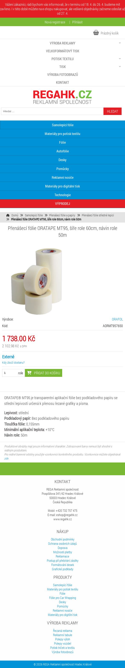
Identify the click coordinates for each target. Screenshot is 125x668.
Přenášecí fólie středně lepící (98, 215)
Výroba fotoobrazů (62, 74)
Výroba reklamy (62, 43)
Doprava (63, 548)
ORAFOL (117, 319)
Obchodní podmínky (62, 539)
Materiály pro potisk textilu (62, 133)
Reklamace (62, 556)
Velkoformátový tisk (62, 51)
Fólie (62, 142)
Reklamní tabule (62, 635)
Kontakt (62, 82)
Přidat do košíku (43, 372)
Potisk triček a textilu (62, 647)
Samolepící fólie (34, 215)
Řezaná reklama (62, 630)
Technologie (63, 195)
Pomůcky (62, 168)
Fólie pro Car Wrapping (62, 598)
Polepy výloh (62, 639)
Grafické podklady (62, 569)
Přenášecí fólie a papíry (62, 215)
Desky (62, 159)
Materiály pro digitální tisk (62, 186)
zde (6, 458)
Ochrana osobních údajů (62, 543)
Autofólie (62, 151)
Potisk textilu (63, 59)
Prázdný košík (106, 33)
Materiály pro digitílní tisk (62, 615)
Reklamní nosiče (62, 177)
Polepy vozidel (62, 643)
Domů (14, 215)
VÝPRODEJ (62, 203)
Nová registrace (55, 22)
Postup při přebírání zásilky (62, 560)
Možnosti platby (62, 552)
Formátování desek (62, 565)
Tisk (62, 66)
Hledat (112, 111)
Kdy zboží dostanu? (13, 362)
